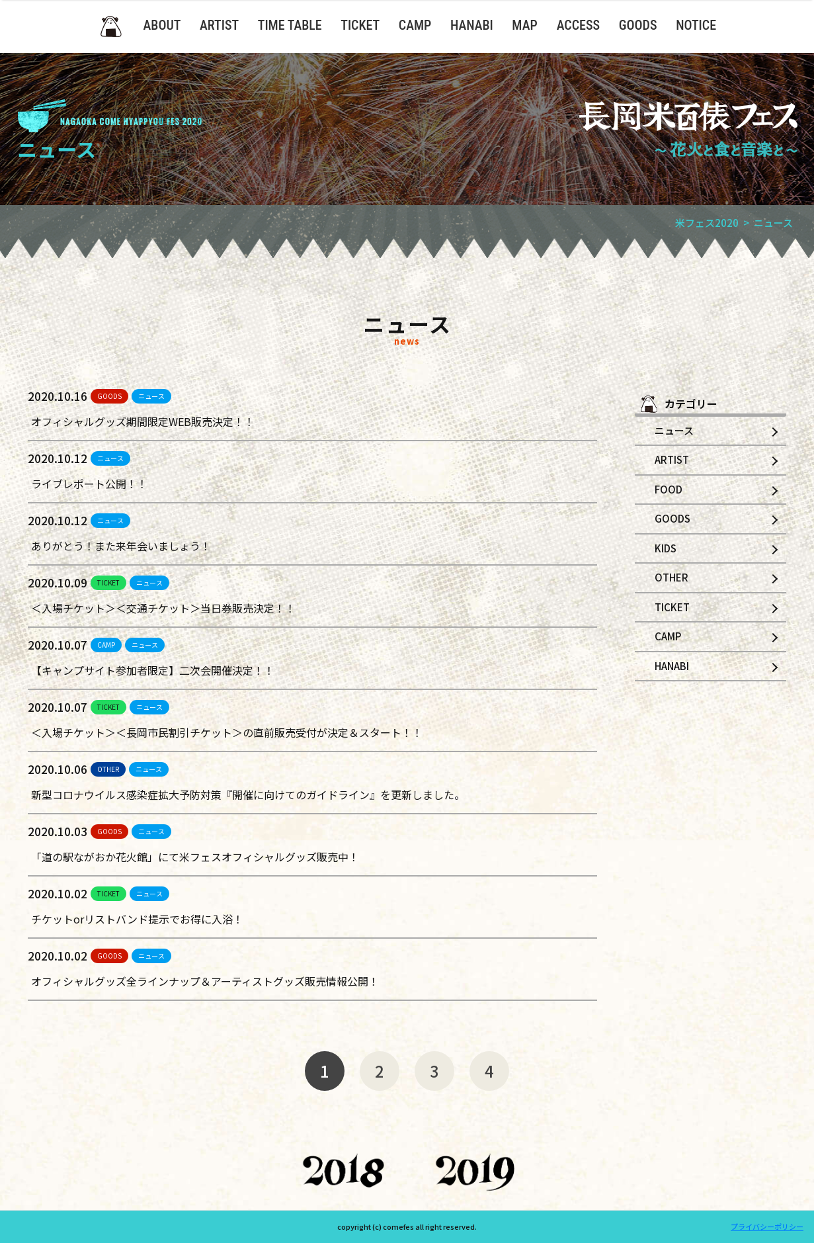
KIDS (665, 548)
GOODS (638, 25)
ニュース (151, 396)
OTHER (108, 769)
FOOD (668, 489)
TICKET (360, 25)
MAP (524, 25)
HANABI (471, 25)
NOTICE (696, 25)
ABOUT (162, 25)
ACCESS (578, 25)
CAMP (415, 25)
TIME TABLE (290, 25)
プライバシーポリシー (767, 1226)
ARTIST (219, 25)
